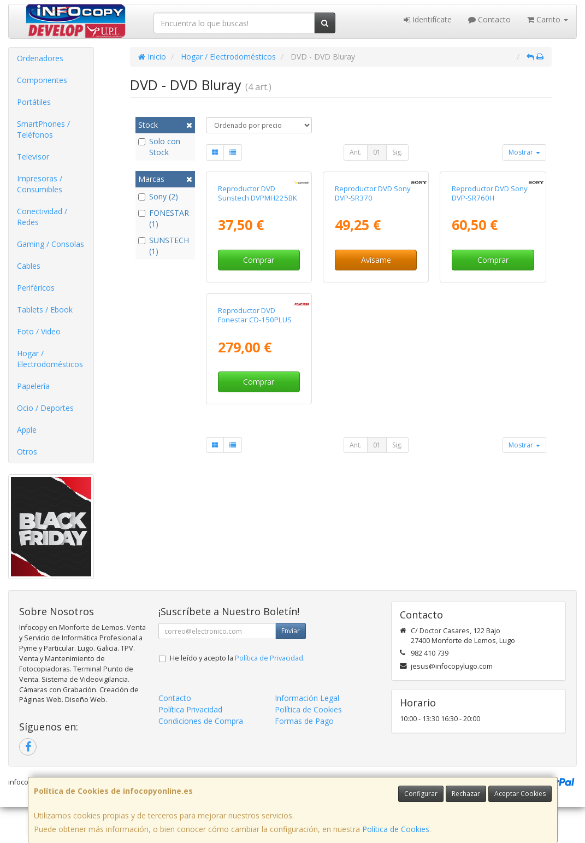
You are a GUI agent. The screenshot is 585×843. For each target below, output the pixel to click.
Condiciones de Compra (200, 757)
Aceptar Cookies (520, 793)
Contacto (489, 19)
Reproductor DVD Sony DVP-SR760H (490, 272)
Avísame (376, 339)
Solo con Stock (159, 146)
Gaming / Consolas (50, 244)
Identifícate (428, 19)
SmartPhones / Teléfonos (43, 129)
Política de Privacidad (269, 694)
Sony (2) (158, 196)
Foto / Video (39, 331)
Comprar (258, 339)
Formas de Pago (304, 757)
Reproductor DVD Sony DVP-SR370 (373, 272)
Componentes (42, 80)
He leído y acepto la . (237, 694)
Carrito (547, 19)
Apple (27, 430)
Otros (27, 451)
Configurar (421, 793)
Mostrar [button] (524, 152)
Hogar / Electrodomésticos (50, 358)
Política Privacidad (190, 745)
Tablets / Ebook (45, 309)
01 (377, 152)
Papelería (33, 386)
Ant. (356, 152)
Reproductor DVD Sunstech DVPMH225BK (257, 272)
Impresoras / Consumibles (39, 183)
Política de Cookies (395, 829)
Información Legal (307, 734)
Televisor (33, 156)
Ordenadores (40, 58)
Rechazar (466, 793)
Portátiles (34, 102)
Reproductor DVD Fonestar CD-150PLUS (255, 474)
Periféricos (36, 287)
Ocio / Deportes (45, 408)
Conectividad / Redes (42, 216)
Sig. (397, 152)
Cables (28, 266)
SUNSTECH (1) (163, 245)
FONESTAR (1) (163, 218)
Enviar (290, 666)
